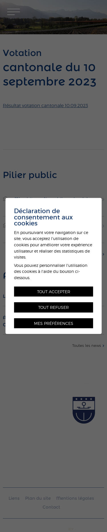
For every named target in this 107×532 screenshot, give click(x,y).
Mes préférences (53, 323)
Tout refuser (53, 307)
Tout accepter (53, 291)
